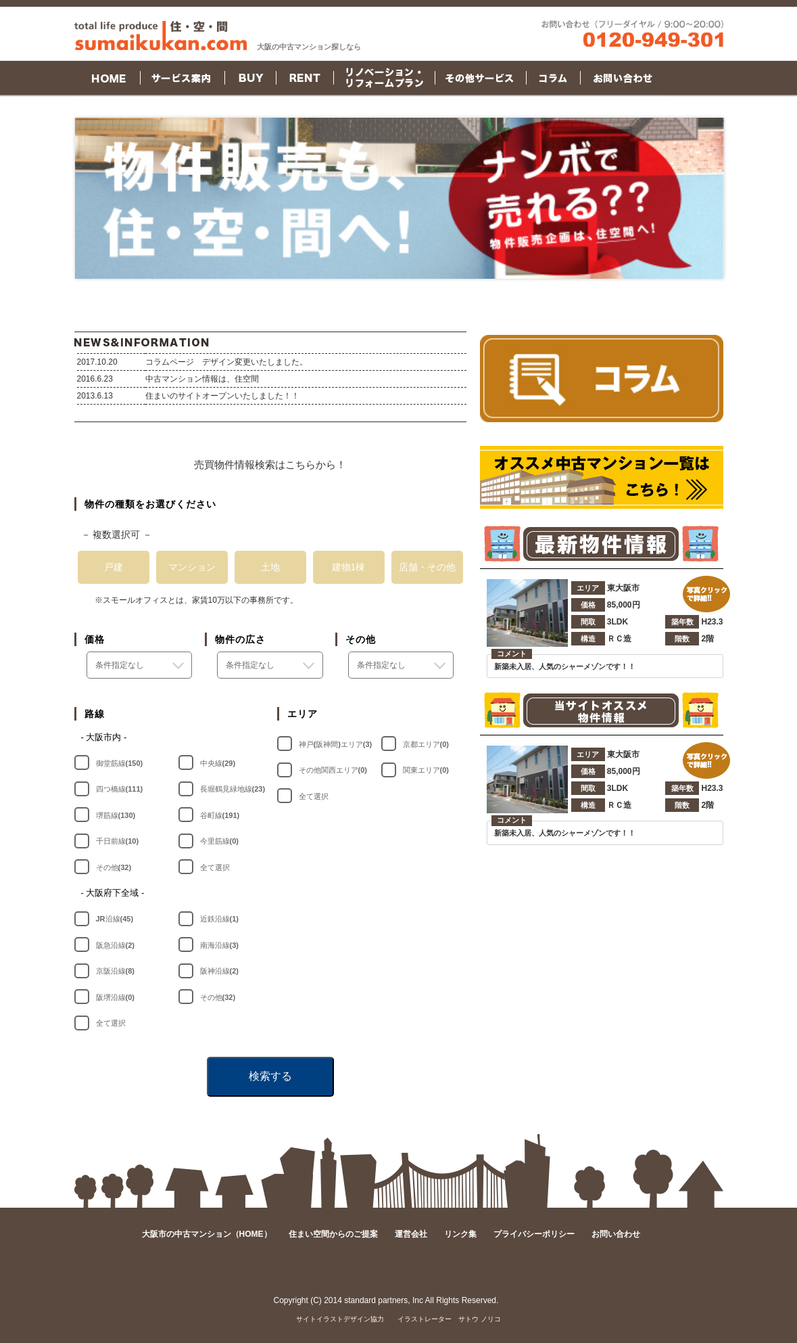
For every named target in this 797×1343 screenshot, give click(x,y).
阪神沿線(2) (219, 971)
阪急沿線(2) (115, 945)
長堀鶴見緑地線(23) (233, 789)
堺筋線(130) (116, 815)
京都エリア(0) (426, 744)
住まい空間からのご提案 (333, 1234)
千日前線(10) (117, 841)
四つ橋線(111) (119, 789)
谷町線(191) (220, 815)
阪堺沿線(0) (115, 997)
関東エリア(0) (426, 770)
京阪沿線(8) (115, 971)
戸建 (113, 567)
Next (706, 198)
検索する (270, 1076)
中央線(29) (218, 763)
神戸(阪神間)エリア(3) (335, 744)
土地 (270, 567)
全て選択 (215, 867)
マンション (192, 567)
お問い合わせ (615, 1234)
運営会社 (411, 1234)
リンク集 (460, 1234)
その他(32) (114, 867)
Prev (92, 198)
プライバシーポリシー (534, 1234)
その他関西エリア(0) (333, 770)
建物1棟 (349, 567)
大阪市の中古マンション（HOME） (207, 1234)
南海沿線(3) (219, 945)
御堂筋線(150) (119, 763)
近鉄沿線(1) (219, 919)
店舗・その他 (427, 567)
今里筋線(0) (219, 841)
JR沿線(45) (115, 919)
